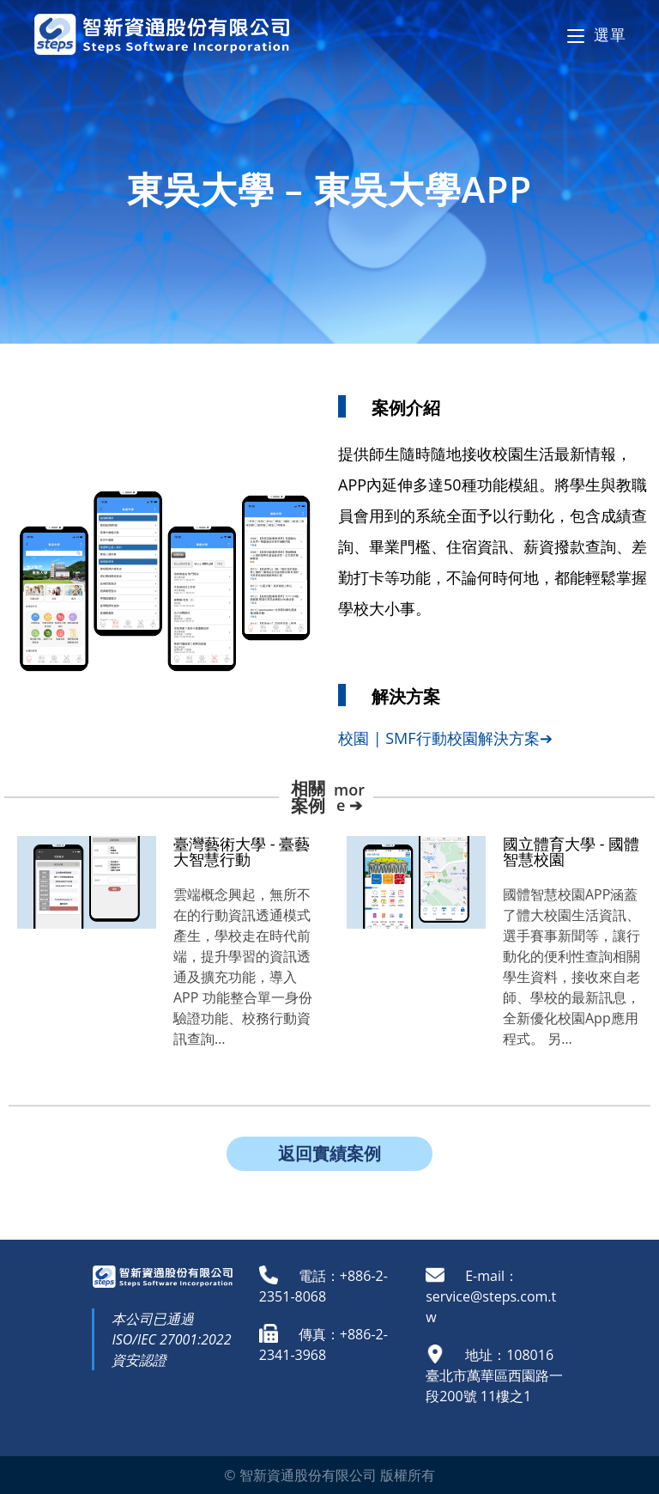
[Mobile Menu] (596, 34)
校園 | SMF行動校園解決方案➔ (445, 738)
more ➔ (349, 797)
